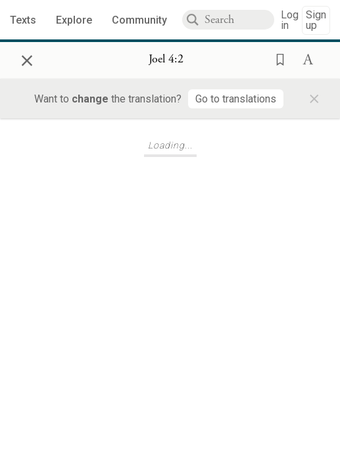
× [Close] (27, 58)
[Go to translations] (235, 98)
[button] (276, 58)
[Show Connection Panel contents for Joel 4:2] (166, 59)
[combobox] (239, 20)
